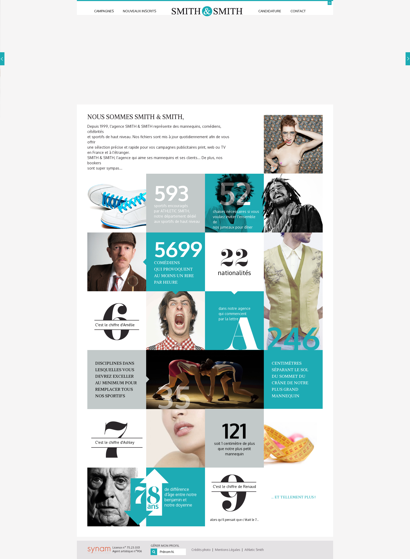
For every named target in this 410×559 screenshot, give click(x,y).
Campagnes (104, 11)
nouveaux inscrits (139, 11)
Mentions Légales (227, 550)
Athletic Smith (254, 550)
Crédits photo (200, 550)
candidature (269, 11)
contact (298, 11)
